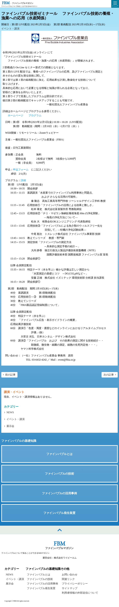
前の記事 (10, 374)
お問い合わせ (69, 574)
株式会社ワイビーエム (65, 558)
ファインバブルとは (38, 574)
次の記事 (108, 374)
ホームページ (15, 115)
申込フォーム (20, 169)
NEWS (10, 412)
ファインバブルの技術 (40, 579)
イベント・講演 (10, 28)
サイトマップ (69, 588)
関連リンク (68, 579)
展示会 (10, 426)
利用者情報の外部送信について (80, 593)
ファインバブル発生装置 (41, 588)
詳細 (23, 180)
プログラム (34, 115)
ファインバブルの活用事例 (42, 583)
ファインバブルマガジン (59, 548)
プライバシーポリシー (75, 583)
